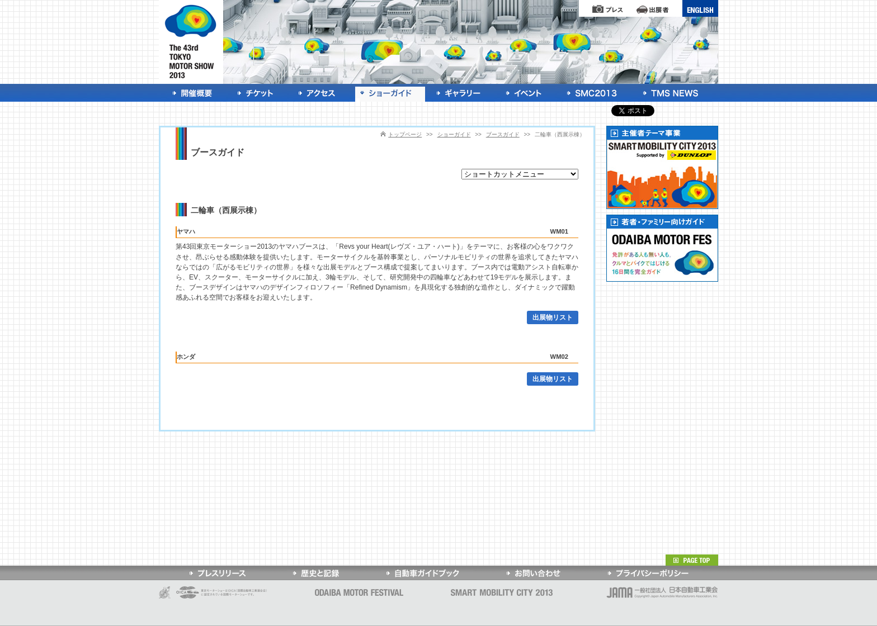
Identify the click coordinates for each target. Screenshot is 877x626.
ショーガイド (454, 134)
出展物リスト (552, 317)
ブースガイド (503, 134)
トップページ (405, 134)
